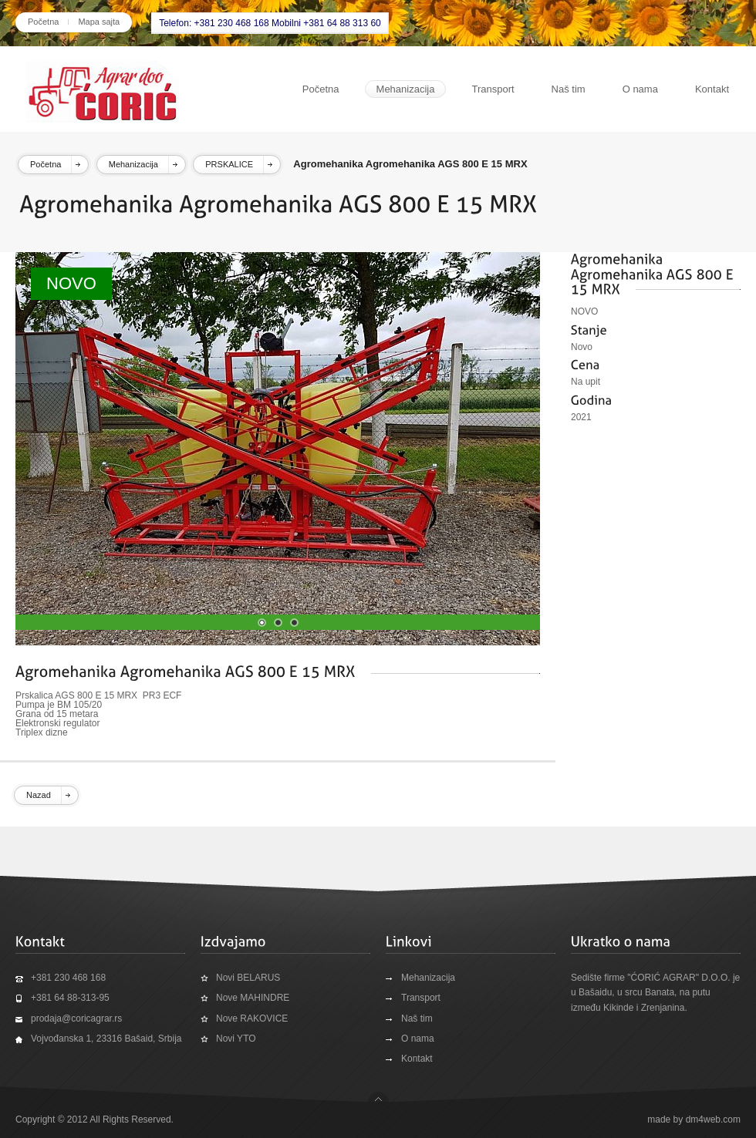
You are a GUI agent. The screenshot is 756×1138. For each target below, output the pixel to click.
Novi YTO (236, 1038)
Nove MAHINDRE (252, 997)
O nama (640, 89)
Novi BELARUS (248, 977)
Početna (43, 21)
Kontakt (712, 89)
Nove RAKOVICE (252, 1018)
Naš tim (569, 89)
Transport (492, 89)
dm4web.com (713, 1119)
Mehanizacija (405, 89)
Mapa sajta (99, 21)
